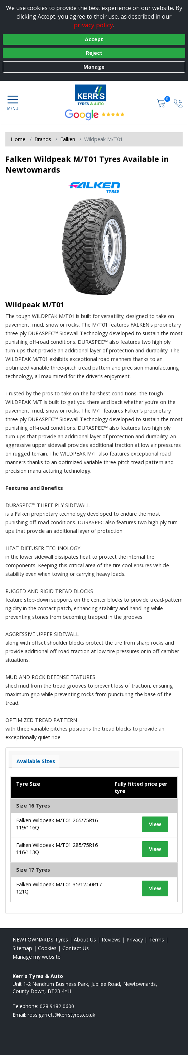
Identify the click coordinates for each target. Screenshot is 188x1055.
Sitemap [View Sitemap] (22, 948)
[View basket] (162, 102)
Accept (94, 39)
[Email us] (61, 1014)
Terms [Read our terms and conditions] (156, 939)
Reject (94, 52)
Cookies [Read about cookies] (47, 948)
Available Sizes (35, 761)
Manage (94, 66)
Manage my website (37, 956)
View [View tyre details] (155, 824)
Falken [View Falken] (67, 139)
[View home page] (94, 95)
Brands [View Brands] (42, 139)
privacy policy (93, 25)
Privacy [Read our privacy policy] (134, 939)
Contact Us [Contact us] (75, 948)
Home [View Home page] (18, 139)
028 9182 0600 (57, 1006)
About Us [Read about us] (85, 939)
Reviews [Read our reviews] (111, 939)
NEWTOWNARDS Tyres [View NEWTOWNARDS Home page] (40, 939)
